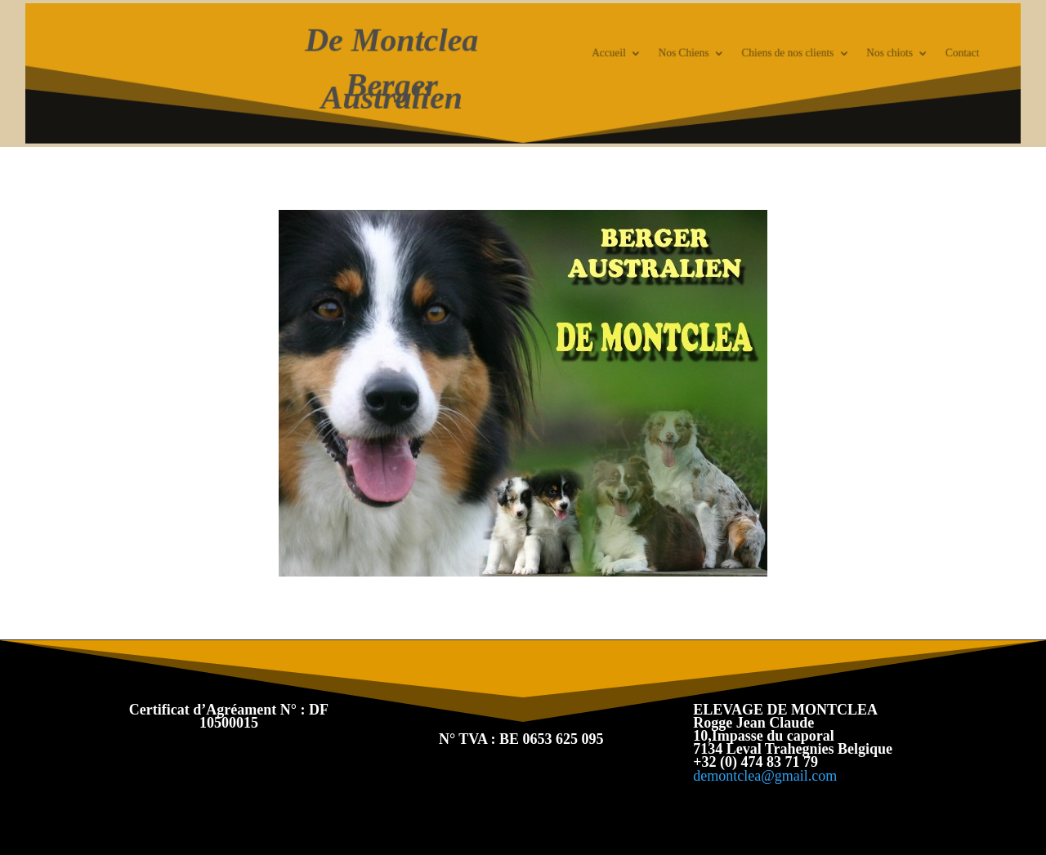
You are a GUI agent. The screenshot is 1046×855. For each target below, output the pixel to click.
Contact (936, 54)
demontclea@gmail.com (765, 776)
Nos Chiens (674, 54)
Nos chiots (867, 54)
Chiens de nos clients (772, 54)
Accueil (603, 54)
